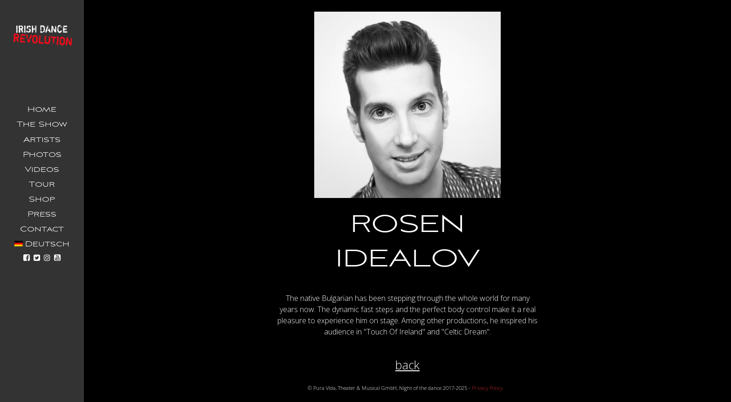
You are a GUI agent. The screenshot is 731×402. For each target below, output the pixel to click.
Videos (42, 169)
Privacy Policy (487, 387)
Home (42, 109)
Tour (42, 184)
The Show (42, 124)
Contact (42, 229)
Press (42, 214)
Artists (42, 140)
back (407, 365)
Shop (42, 199)
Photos (42, 155)
